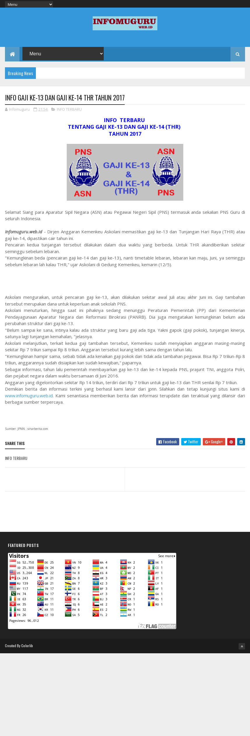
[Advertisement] (125, 694)
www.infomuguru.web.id (29, 395)
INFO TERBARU (69, 109)
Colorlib (27, 645)
